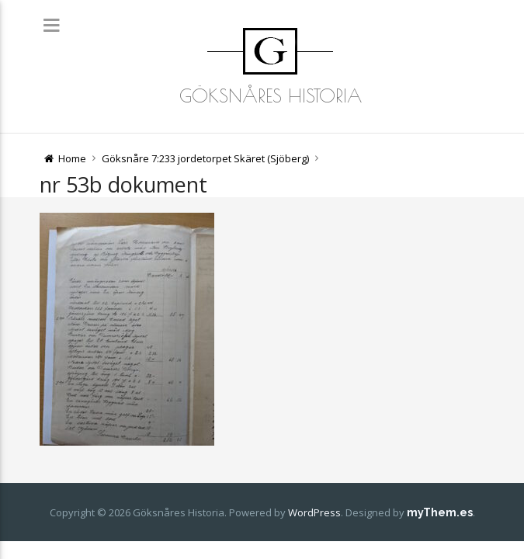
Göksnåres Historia (270, 95)
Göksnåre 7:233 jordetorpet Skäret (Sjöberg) (205, 158)
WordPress (314, 512)
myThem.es (440, 512)
